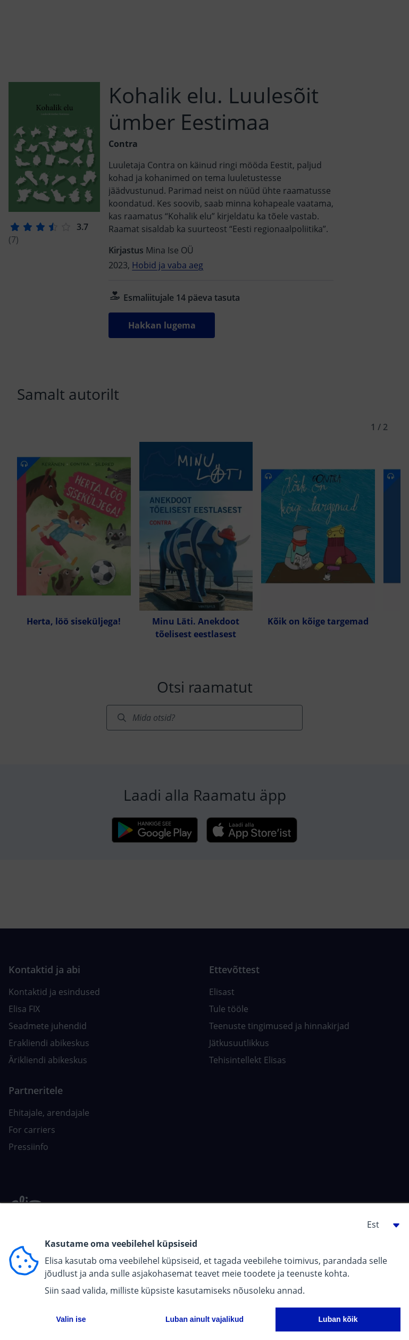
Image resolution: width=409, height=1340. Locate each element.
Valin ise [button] (71, 1319)
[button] (379, 1224)
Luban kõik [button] (338, 1319)
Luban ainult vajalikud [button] (204, 1319)
